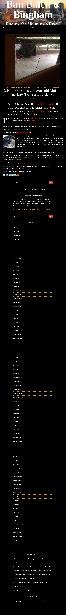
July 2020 (16, 405)
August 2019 (17, 445)
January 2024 (17, 239)
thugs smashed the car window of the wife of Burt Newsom (44, 136)
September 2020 (18, 397)
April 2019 (16, 461)
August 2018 (17, 492)
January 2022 (17, 334)
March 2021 (16, 374)
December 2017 (18, 524)
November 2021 (18, 342)
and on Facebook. (16, 159)
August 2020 (17, 401)
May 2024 (16, 227)
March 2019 (16, 465)
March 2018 (16, 512)
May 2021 (16, 366)
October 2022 (17, 298)
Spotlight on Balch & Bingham (47, 87)
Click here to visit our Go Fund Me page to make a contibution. (31, 209)
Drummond (11, 87)
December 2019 (18, 429)
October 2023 (17, 251)
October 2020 (17, 393)
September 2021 (18, 350)
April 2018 (16, 508)
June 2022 (16, 314)
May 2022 (16, 318)
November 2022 (18, 294)
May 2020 (16, 413)
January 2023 (17, 286)
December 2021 (18, 338)
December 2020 (18, 385)
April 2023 (16, 275)
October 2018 (17, 484)
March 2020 (16, 417)
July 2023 (16, 263)
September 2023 (18, 255)
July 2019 (16, 449)
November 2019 (18, 433)
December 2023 (18, 243)
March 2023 (16, 278)
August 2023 (17, 259)
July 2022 (16, 310)
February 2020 (17, 421)
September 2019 (18, 441)
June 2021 (16, 362)
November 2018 (18, 480)
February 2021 (17, 377)
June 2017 (16, 548)
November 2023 (18, 247)
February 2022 (17, 330)
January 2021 (17, 381)
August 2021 (17, 354)
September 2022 (18, 302)
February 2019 (17, 469)
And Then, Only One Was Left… (22, 590)
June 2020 (16, 409)
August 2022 (17, 306)
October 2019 (17, 437)
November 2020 (18, 389)
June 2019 (16, 453)
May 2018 (16, 504)
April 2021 (16, 370)
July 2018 (16, 496)
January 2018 (17, 520)
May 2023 (16, 271)
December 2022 (18, 290)
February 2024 (17, 235)
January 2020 (17, 425)
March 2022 (16, 326)
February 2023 (17, 282)
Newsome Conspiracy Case (25, 87)
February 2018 (17, 516)
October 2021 (17, 346)
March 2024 (16, 231)
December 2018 (18, 477)
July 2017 (16, 544)
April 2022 (16, 322)
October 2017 (17, 532)
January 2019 (17, 473)
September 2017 (18, 536)
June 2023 (16, 267)
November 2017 (18, 528)
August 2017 (17, 540)
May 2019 (16, 457)
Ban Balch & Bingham (33, 10)
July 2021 (16, 358)
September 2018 (18, 488)
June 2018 (16, 500)
